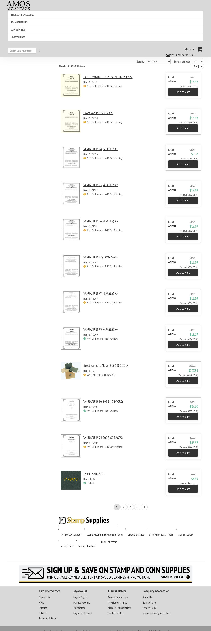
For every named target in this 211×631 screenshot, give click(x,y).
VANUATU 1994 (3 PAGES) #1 (100, 149)
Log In (189, 49)
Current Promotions (118, 597)
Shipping (43, 608)
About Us (147, 597)
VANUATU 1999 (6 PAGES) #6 (100, 329)
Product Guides (115, 613)
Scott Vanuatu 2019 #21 (98, 113)
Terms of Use (149, 602)
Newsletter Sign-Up (117, 602)
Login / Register (80, 597)
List (201, 66)
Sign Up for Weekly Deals (178, 55)
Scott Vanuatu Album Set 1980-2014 (105, 365)
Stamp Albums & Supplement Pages (105, 534)
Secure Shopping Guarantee (156, 613)
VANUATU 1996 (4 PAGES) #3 (100, 221)
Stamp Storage (185, 534)
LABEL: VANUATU (93, 474)
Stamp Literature (86, 546)
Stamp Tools (67, 546)
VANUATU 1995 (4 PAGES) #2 (100, 185)
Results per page (182, 61)
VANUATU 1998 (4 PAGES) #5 (100, 293)
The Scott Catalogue (71, 534)
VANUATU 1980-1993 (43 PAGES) (103, 401)
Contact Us (44, 597)
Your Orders (79, 608)
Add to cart (183, 92)
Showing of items (72, 66)
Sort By (140, 61)
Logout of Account (82, 613)
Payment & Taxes (48, 618)
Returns (42, 613)
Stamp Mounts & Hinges (161, 534)
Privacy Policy (149, 608)
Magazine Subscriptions (119, 608)
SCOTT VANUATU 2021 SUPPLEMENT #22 (108, 77)
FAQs (41, 602)
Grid (195, 66)
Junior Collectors (109, 542)
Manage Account (81, 602)
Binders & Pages (136, 534)
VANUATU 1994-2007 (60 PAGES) (103, 437)
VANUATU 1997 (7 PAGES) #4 (100, 257)
